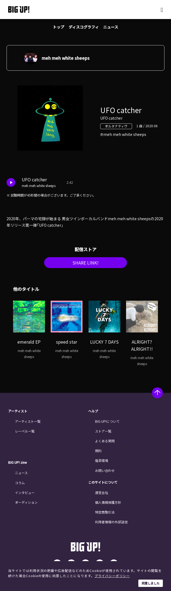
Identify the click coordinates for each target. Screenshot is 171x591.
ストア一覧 (103, 431)
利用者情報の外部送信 (111, 522)
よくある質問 (105, 440)
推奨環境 (101, 460)
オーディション (26, 502)
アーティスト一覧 (28, 421)
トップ (58, 27)
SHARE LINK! (85, 262)
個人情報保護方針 (108, 502)
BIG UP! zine (17, 462)
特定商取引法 (105, 512)
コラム (20, 482)
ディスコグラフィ (84, 27)
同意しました (151, 583)
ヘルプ (93, 411)
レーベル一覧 (25, 431)
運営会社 (101, 492)
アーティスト (17, 411)
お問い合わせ (105, 470)
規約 (98, 450)
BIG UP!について (107, 421)
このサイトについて (103, 482)
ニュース (110, 27)
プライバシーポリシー (112, 575)
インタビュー (25, 492)
